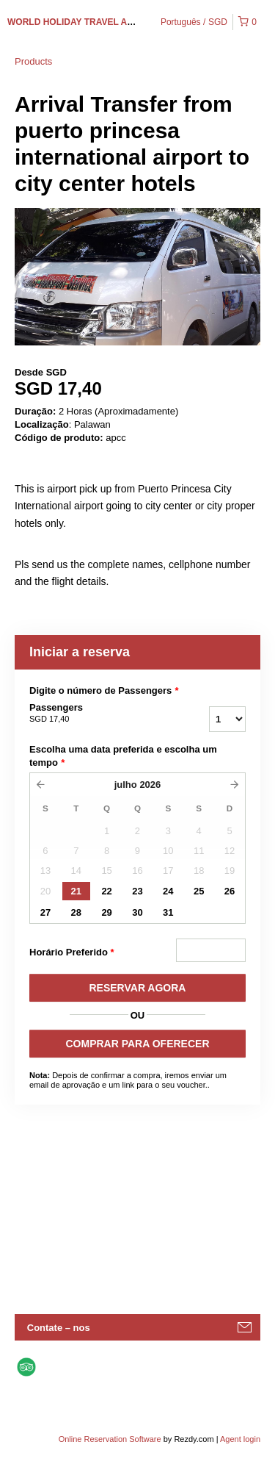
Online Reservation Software (110, 1439)
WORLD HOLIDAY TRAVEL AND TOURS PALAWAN (113, 22)
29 (106, 912)
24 (168, 891)
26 (229, 891)
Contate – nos (58, 1327)
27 (45, 912)
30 (137, 912)
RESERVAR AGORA (137, 988)
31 (168, 912)
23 (137, 891)
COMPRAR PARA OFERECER (137, 1043)
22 (106, 891)
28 (76, 912)
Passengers (94, 713)
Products (33, 61)
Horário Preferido (71, 952)
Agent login (240, 1439)
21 (76, 891)
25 (199, 891)
